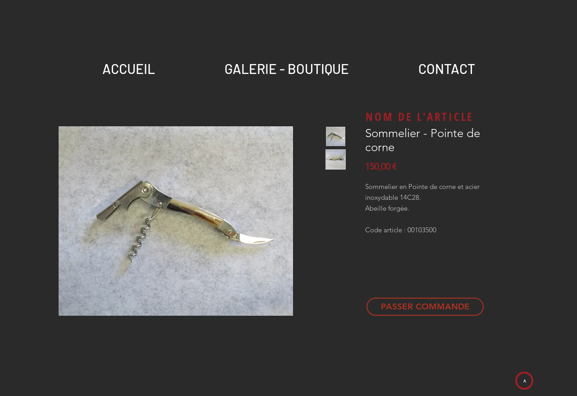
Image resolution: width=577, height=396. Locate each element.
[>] (524, 381)
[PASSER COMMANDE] (425, 307)
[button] (446, 65)
